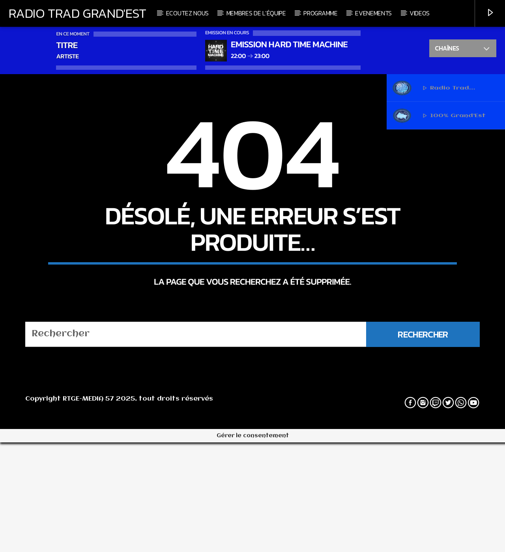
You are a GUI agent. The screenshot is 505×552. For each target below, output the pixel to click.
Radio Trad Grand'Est (77, 13)
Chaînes (462, 49)
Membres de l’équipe (256, 13)
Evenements (373, 13)
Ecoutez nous (187, 13)
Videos (420, 13)
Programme (320, 13)
